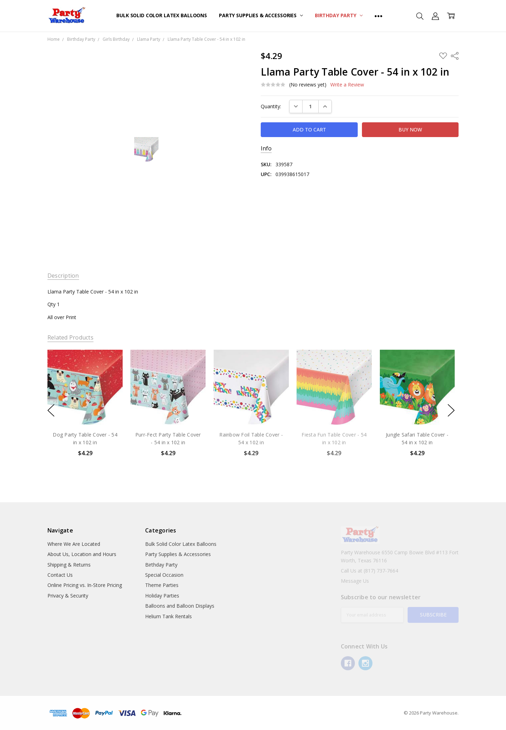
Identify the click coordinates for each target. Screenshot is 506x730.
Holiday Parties (162, 595)
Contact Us (60, 574)
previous (51, 410)
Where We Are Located (73, 544)
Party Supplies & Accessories (261, 15)
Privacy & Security (67, 595)
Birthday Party (339, 15)
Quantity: (271, 106)
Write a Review (347, 85)
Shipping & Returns (69, 564)
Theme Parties (162, 585)
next (451, 410)
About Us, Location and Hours (81, 554)
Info (266, 148)
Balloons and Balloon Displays (179, 605)
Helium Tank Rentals (168, 616)
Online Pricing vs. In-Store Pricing (84, 585)
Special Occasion (164, 574)
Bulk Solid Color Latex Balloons (161, 15)
